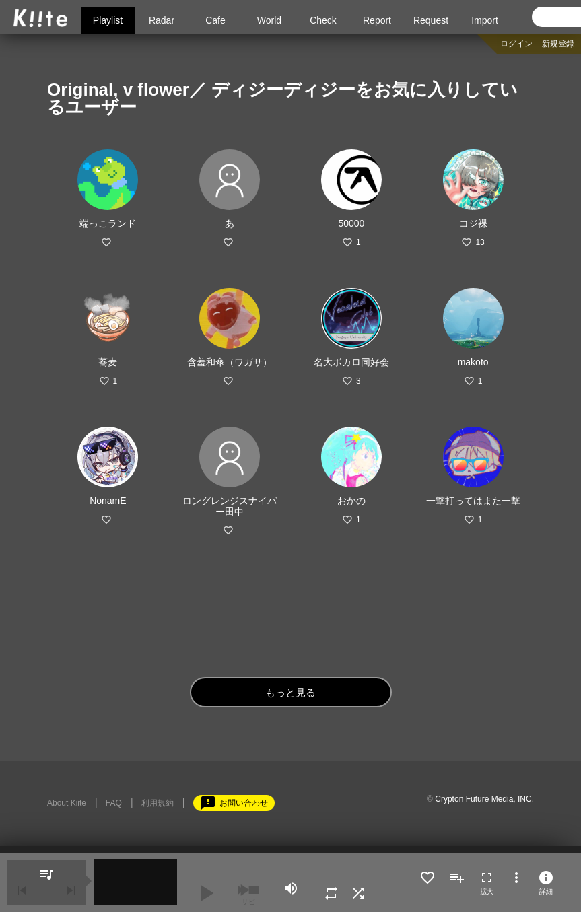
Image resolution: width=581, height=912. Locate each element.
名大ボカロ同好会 (351, 362)
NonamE (108, 500)
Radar (161, 20)
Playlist (108, 20)
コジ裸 (473, 223)
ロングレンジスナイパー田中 (229, 506)
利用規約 (157, 803)
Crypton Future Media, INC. (484, 799)
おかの (351, 500)
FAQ (114, 803)
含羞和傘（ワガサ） (229, 362)
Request (430, 20)
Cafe (215, 20)
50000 (351, 223)
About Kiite (66, 803)
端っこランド (107, 223)
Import (484, 20)
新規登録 (558, 43)
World (269, 20)
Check (323, 20)
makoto (473, 362)
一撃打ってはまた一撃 (473, 500)
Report (377, 20)
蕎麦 (107, 362)
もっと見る (290, 692)
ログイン (516, 43)
